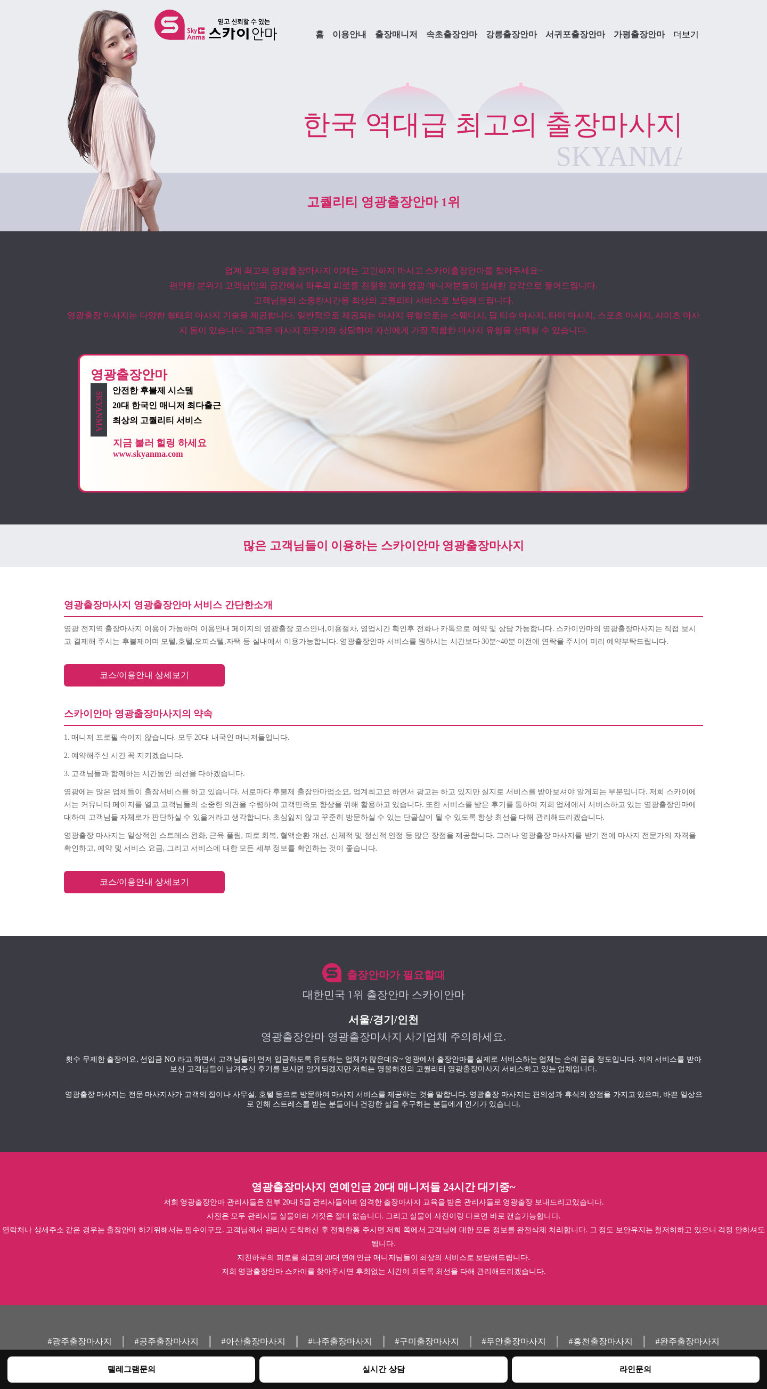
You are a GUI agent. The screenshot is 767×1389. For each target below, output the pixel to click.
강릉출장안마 (511, 34)
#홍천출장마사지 (601, 1341)
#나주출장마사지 (340, 1341)
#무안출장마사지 (514, 1341)
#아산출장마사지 (253, 1341)
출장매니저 (396, 34)
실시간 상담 (383, 1369)
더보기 (686, 34)
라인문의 (635, 1369)
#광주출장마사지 (80, 1341)
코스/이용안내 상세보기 (144, 675)
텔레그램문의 (132, 1369)
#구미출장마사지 (427, 1341)
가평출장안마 (639, 34)
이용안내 (349, 34)
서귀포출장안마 (575, 34)
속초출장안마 (451, 34)
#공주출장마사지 (167, 1341)
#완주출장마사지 (688, 1341)
